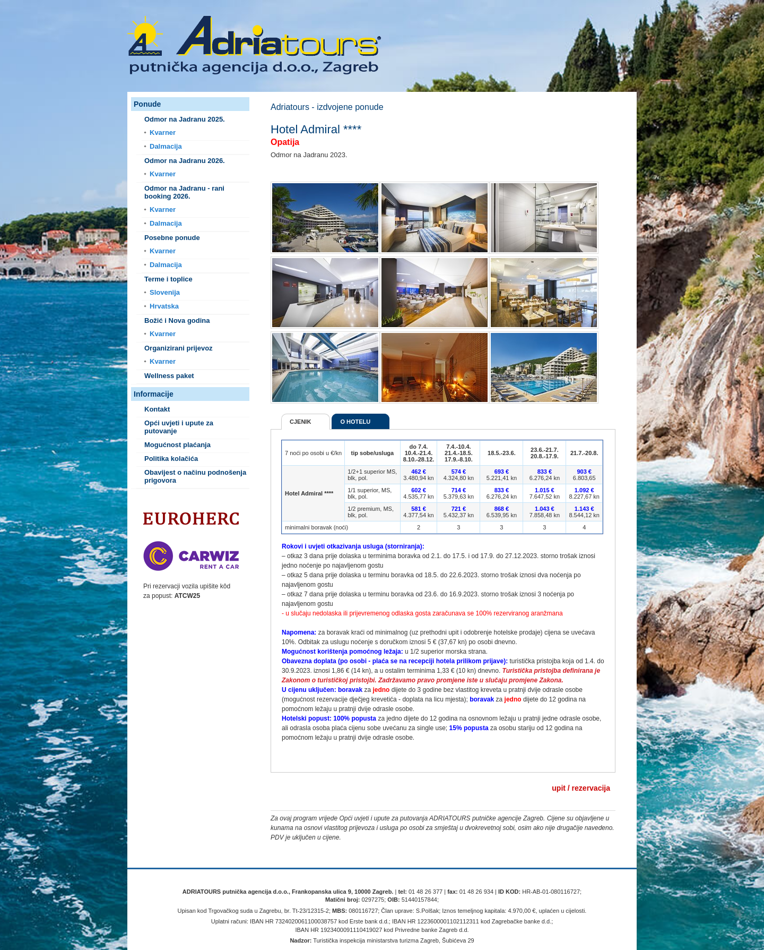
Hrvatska (164, 306)
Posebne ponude (172, 238)
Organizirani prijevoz (178, 348)
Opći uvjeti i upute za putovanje (178, 427)
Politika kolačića (171, 459)
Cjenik (300, 421)
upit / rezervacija (581, 788)
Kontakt (157, 409)
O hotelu (355, 421)
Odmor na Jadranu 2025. (184, 119)
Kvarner (163, 132)
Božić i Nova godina (177, 320)
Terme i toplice (168, 279)
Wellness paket (169, 376)
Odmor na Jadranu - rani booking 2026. (184, 192)
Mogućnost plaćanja (177, 445)
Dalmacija (166, 146)
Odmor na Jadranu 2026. (184, 161)
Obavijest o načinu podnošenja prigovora (195, 476)
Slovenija (165, 292)
